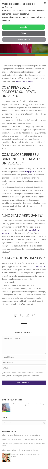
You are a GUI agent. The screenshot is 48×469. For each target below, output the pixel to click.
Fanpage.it (29, 171)
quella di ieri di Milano (24, 81)
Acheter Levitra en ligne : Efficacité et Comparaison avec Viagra (22, 439)
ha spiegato (40, 266)
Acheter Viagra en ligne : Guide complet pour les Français (20, 450)
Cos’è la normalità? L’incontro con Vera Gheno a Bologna (26, 455)
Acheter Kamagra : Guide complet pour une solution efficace (21, 435)
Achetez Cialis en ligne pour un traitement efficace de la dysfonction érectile (23, 445)
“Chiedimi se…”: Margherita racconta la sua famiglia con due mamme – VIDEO (29, 405)
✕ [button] (45, 3)
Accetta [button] (23, 27)
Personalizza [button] (24, 39)
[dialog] (24, 22)
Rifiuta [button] (23, 33)
